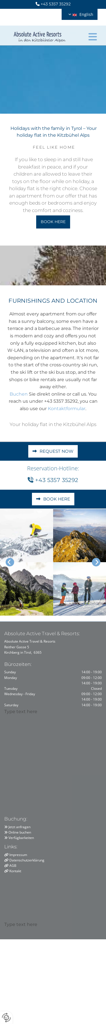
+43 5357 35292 (56, 4)
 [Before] (10, 562)
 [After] (96, 562)
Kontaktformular (66, 408)
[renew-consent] (6, 1017)
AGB (12, 865)
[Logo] (39, 35)
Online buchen (19, 832)
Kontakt (15, 871)
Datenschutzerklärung (26, 860)
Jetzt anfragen (19, 826)
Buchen (19, 394)
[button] (92, 35)
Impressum (18, 854)
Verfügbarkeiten (21, 837)
